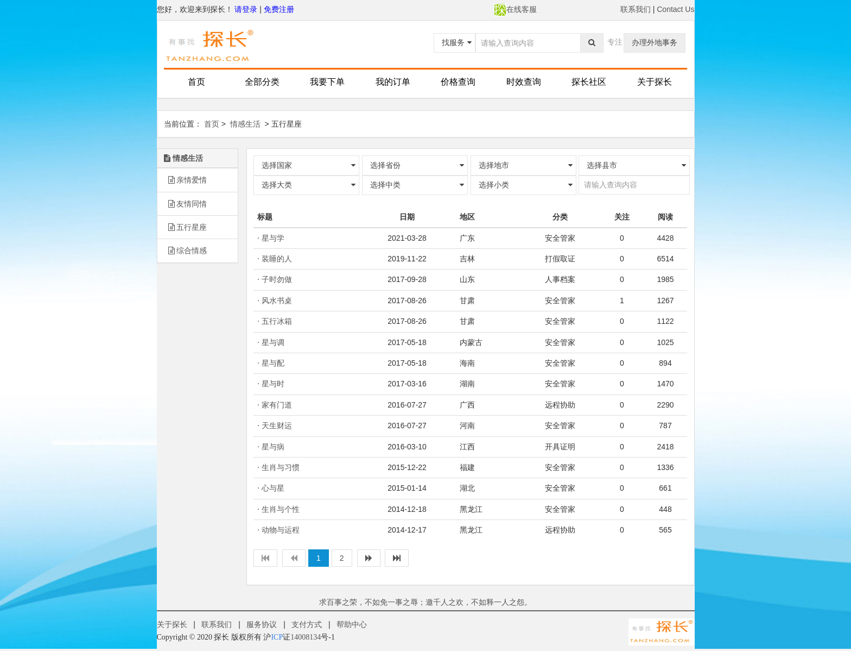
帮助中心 (351, 624)
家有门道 (277, 404)
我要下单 (327, 81)
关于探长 (654, 81)
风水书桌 (277, 300)
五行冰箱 (277, 321)
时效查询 (523, 81)
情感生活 (245, 124)
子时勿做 (277, 279)
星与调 (273, 342)
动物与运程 (281, 529)
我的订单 (393, 81)
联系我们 (635, 9)
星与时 (273, 383)
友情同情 (187, 204)
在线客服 (515, 9)
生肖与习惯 (281, 467)
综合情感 (187, 250)
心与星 (273, 488)
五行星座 (187, 227)
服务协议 (261, 624)
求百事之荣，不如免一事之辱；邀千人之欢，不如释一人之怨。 (425, 602)
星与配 (273, 363)
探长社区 (588, 81)
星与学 (273, 238)
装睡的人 (277, 258)
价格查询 (458, 81)
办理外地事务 (654, 42)
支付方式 (306, 624)
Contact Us (675, 9)
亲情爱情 (187, 180)
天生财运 (277, 425)
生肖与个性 (281, 509)
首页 (196, 81)
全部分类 (262, 81)
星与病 (273, 446)
